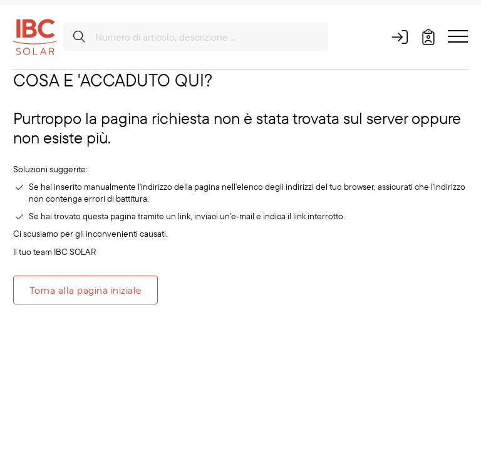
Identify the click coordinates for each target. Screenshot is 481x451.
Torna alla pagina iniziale (85, 290)
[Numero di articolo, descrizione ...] (195, 37)
